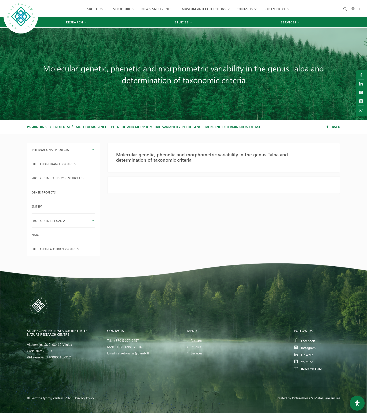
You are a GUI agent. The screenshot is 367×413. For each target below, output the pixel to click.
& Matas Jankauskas (325, 398)
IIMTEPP (37, 206)
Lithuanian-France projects (54, 164)
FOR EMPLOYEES (276, 9)
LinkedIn (303, 355)
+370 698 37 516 (129, 347)
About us (95, 9)
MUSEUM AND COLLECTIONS (204, 9)
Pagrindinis (37, 127)
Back (333, 127)
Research (197, 340)
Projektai (61, 127)
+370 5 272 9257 (126, 340)
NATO (35, 235)
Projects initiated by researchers (58, 178)
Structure (122, 9)
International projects (50, 150)
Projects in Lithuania (48, 221)
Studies (196, 347)
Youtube (303, 362)
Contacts (245, 9)
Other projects (44, 192)
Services (196, 353)
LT (360, 9)
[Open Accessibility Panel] (357, 403)
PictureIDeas (301, 398)
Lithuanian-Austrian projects (55, 249)
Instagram (305, 348)
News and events (156, 9)
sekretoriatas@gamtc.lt (132, 353)
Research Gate (308, 369)
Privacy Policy (84, 398)
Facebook (304, 341)
